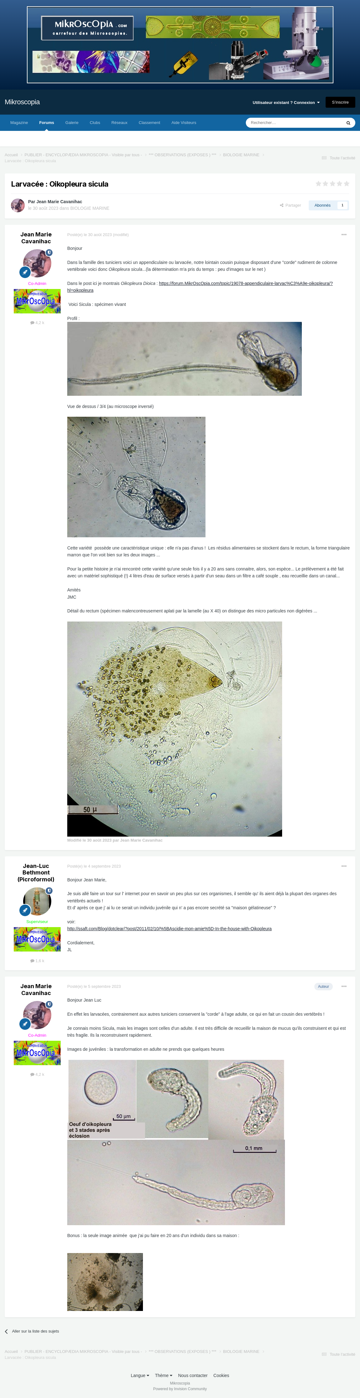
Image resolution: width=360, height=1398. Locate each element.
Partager (290, 205)
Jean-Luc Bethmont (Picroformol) (36, 873)
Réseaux (119, 122)
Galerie (72, 122)
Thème (163, 1375)
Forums (46, 125)
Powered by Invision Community (180, 1389)
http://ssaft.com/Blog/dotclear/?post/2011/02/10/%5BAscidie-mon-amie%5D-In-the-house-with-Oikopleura (169, 928)
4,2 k (37, 322)
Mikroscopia (22, 102)
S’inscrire (340, 102)
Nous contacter (192, 1375)
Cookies (221, 1375)
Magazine (19, 122)
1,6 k (37, 960)
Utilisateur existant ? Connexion (286, 102)
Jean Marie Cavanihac (59, 201)
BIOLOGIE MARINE (89, 208)
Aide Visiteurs (183, 122)
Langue (140, 1375)
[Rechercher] (281, 123)
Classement (149, 122)
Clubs (95, 122)
